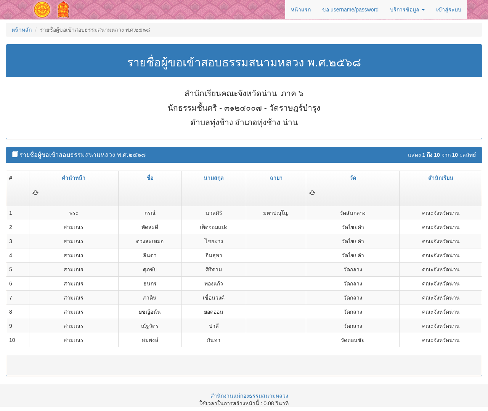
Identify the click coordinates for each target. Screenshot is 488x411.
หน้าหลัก (21, 30)
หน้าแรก (301, 9)
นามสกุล (214, 178)
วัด (353, 178)
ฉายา (276, 178)
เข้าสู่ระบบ (448, 9)
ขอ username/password (350, 9)
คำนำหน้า (73, 178)
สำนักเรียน (440, 178)
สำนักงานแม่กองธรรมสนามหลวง (249, 396)
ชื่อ (149, 178)
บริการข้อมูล (407, 9)
